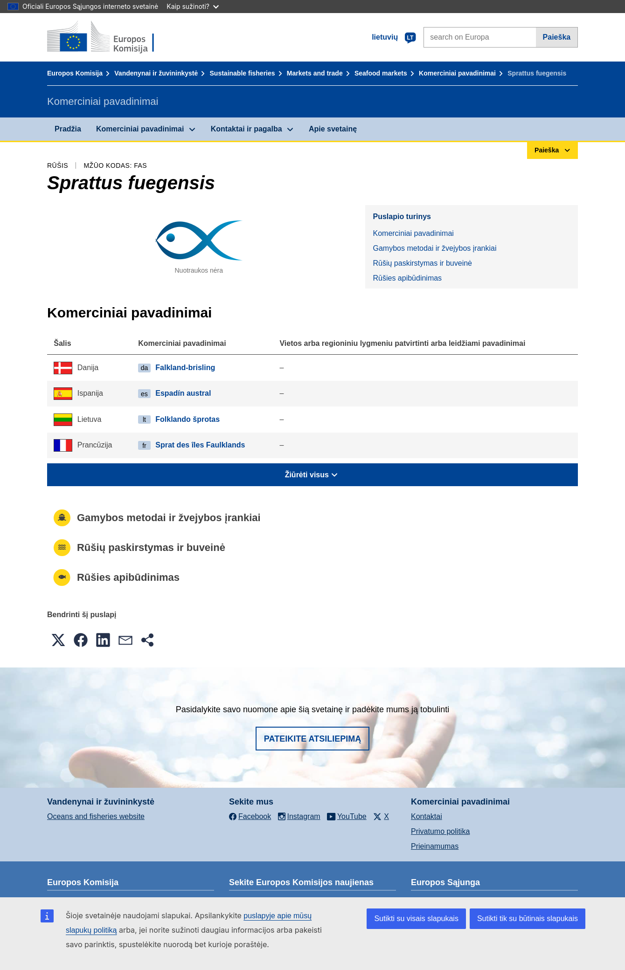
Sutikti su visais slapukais (416, 918)
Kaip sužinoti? (193, 6)
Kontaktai (426, 816)
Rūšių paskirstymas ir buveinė (422, 263)
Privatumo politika (440, 831)
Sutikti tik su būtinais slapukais (527, 918)
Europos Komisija (75, 73)
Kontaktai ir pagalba (246, 129)
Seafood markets (380, 73)
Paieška (557, 37)
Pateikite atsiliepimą (312, 738)
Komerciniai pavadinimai (457, 73)
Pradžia (68, 129)
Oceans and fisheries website (96, 816)
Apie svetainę (333, 129)
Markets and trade (315, 73)
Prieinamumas (434, 846)
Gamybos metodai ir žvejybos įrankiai (434, 248)
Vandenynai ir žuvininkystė (156, 73)
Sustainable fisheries (242, 73)
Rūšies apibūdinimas (407, 278)
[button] (58, 640)
